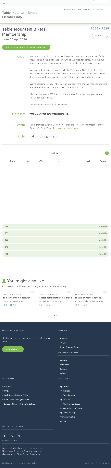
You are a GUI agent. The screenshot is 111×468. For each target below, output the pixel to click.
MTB (71, 9)
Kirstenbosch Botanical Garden (55, 297)
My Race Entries (67, 395)
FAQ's (6, 390)
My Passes (65, 399)
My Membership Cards (70, 404)
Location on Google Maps (65, 128)
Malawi (63, 373)
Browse (63, 338)
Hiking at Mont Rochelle (88, 297)
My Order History (67, 412)
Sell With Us (12, 349)
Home (66, 9)
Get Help (8, 386)
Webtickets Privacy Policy (16, 395)
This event (99, 9)
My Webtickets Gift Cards (71, 408)
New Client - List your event (17, 399)
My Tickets (65, 390)
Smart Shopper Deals (69, 347)
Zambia (63, 369)
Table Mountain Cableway (16, 297)
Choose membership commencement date (26, 47)
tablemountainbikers (84, 9)
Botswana (64, 364)
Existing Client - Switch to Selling (19, 404)
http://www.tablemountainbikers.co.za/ (50, 113)
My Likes (63, 342)
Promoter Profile (67, 417)
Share (99, 35)
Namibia (63, 360)
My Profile (64, 386)
